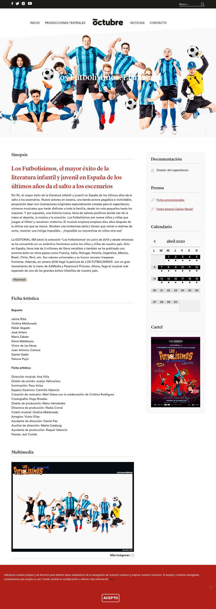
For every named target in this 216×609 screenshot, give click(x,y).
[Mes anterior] (154, 241)
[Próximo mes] (196, 241)
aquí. (112, 579)
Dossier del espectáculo (172, 170)
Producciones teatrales (65, 23)
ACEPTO (110, 598)
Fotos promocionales (170, 200)
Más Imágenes (120, 555)
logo (108, 23)
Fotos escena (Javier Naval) (175, 209)
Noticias (137, 23)
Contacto (158, 23)
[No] (211, 587)
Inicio (35, 23)
